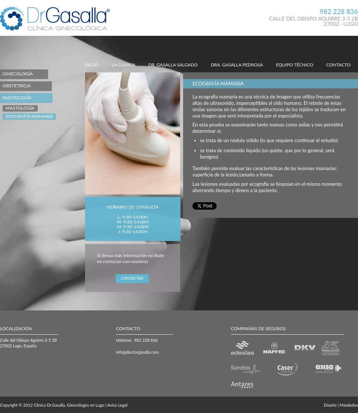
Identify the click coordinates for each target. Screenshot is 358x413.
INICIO (91, 65)
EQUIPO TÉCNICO (294, 65)
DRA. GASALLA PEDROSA (237, 65)
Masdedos (349, 405)
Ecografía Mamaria (29, 116)
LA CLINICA (123, 65)
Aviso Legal (117, 405)
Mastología (20, 108)
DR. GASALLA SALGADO (173, 65)
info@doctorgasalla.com (137, 352)
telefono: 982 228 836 (137, 340)
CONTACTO (338, 65)
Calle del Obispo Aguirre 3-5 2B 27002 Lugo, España (28, 343)
